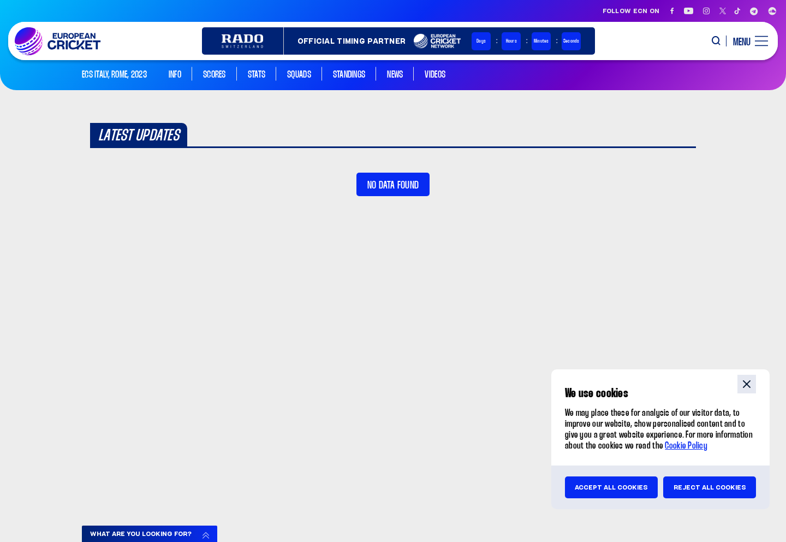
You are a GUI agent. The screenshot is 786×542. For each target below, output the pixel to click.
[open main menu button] (746, 41)
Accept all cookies (611, 487)
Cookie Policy (686, 446)
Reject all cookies (710, 487)
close (746, 384)
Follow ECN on (631, 11)
